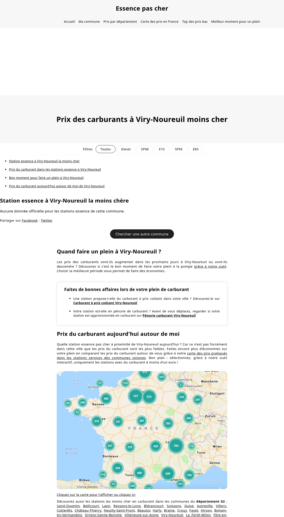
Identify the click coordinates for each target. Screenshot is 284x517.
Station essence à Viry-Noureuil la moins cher (44, 161)
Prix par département (120, 21)
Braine (169, 510)
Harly (157, 510)
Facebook (30, 220)
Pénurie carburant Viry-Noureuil (169, 315)
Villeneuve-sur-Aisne (141, 514)
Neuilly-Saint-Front (119, 510)
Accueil (69, 21)
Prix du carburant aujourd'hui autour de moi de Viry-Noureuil (57, 186)
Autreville (205, 505)
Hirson (206, 510)
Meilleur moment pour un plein (235, 21)
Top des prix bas (195, 21)
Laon (106, 505)
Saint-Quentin (68, 505)
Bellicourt (91, 505)
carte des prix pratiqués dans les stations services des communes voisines (142, 355)
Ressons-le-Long (127, 505)
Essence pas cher (142, 8)
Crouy (182, 510)
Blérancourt (154, 505)
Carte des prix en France (160, 21)
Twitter (46, 220)
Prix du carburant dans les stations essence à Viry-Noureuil (55, 169)
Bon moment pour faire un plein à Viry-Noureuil (46, 178)
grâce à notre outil (210, 266)
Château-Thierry (88, 510)
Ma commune (89, 21)
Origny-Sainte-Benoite (103, 514)
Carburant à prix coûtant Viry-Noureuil (105, 303)
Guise (189, 505)
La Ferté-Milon (198, 514)
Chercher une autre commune (142, 234)
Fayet (193, 510)
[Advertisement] (142, 61)
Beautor (143, 510)
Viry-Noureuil (172, 514)
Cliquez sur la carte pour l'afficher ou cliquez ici (96, 494)
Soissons (174, 505)
